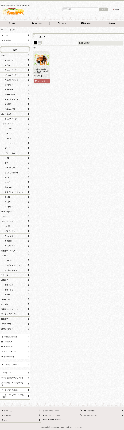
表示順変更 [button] (84, 43)
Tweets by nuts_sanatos (51, 419)
